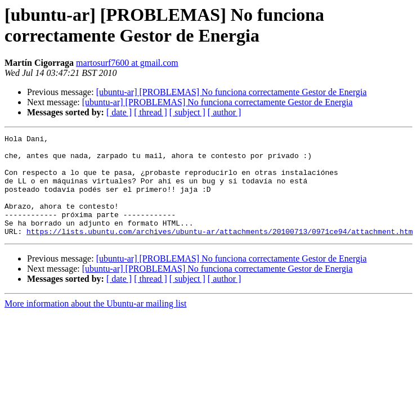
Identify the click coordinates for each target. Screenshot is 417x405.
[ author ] (224, 112)
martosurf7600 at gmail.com (127, 63)
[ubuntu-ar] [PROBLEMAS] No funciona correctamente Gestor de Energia (231, 92)
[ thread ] (150, 112)
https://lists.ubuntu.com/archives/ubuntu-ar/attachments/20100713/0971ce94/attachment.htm (219, 251)
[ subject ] (187, 112)
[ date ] (119, 112)
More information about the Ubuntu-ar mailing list (96, 323)
